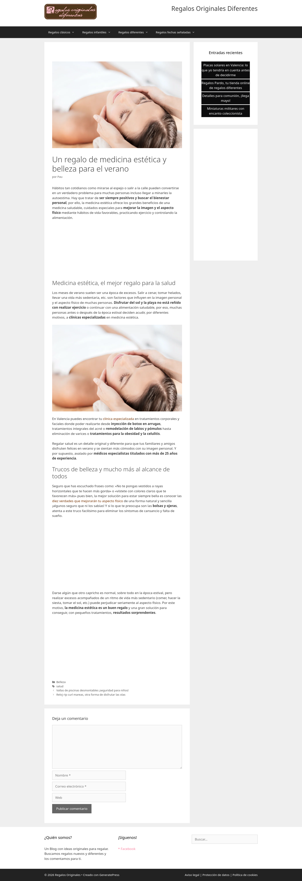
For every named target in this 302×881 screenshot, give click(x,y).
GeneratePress (109, 875)
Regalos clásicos (63, 32)
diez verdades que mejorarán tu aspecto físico (88, 501)
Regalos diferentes (135, 32)
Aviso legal (192, 875)
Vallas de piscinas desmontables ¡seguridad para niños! (92, 690)
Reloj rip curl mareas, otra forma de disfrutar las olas (90, 694)
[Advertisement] (117, 252)
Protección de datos (215, 875)
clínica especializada (118, 418)
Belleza (61, 682)
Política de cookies (245, 875)
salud (60, 686)
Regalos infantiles (98, 32)
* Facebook (126, 848)
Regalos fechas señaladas (177, 32)
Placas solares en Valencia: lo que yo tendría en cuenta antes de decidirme (226, 70)
